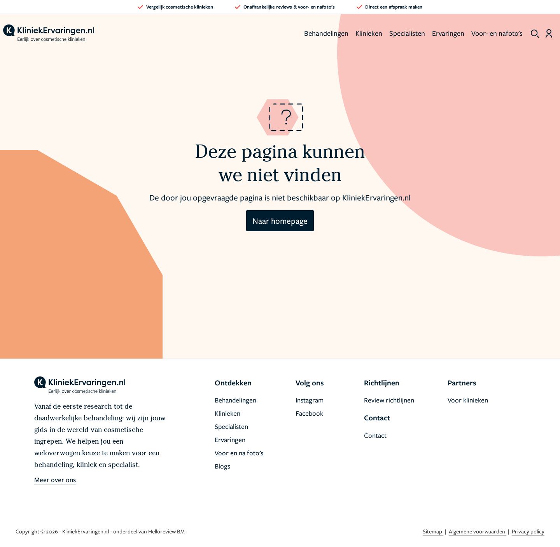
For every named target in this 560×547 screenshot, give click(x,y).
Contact (375, 435)
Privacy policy (528, 531)
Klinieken (368, 33)
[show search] (535, 34)
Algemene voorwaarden (477, 531)
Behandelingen (326, 33)
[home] (48, 33)
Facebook (309, 413)
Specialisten (407, 33)
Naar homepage (280, 220)
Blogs (222, 466)
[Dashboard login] (549, 33)
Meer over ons (55, 479)
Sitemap (433, 531)
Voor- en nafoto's (497, 33)
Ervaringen (448, 33)
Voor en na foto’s (239, 452)
